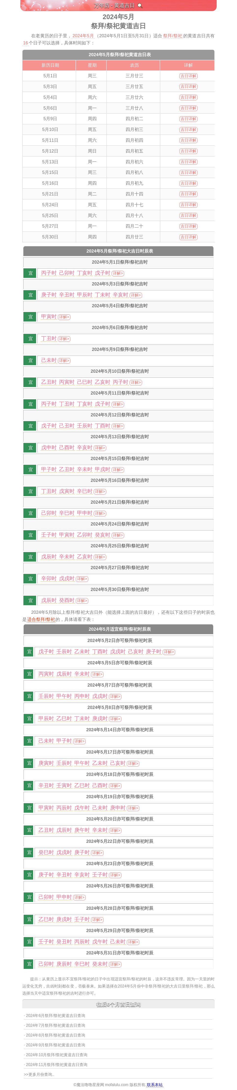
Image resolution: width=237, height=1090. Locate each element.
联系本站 (155, 1085)
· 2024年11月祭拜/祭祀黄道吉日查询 (55, 1065)
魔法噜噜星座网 (90, 1085)
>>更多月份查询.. (39, 1074)
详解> (118, 273)
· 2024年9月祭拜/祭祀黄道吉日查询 (54, 1045)
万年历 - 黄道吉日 (114, 5)
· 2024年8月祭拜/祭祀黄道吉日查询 (54, 1035)
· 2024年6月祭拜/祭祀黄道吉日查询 (54, 1015)
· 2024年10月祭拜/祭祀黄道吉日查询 (55, 1055)
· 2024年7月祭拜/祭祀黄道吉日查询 (54, 1025)
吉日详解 (188, 76)
